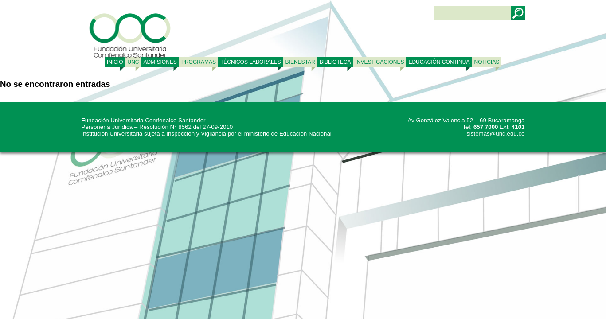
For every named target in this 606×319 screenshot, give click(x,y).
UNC (133, 62)
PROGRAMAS (198, 62)
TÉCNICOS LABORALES (250, 62)
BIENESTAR (300, 62)
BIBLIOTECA (335, 62)
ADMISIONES (160, 62)
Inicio (115, 62)
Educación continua (438, 62)
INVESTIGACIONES (379, 62)
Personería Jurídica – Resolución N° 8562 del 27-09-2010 (157, 127)
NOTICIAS (486, 62)
